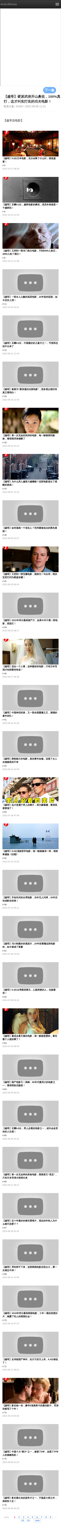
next (37, 1520)
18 (22, 1520)
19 (28, 1520)
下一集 (49, 90)
